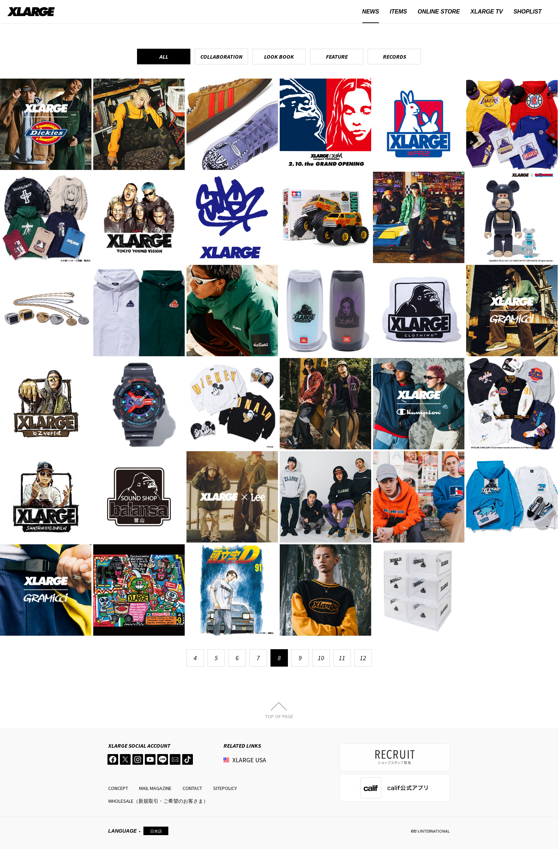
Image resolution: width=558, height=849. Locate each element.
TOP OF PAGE (279, 716)
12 (363, 658)
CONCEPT (118, 788)
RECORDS (394, 56)
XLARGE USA (249, 760)
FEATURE (337, 56)
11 (342, 658)
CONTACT (192, 788)
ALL (163, 56)
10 (321, 658)
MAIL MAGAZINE (155, 788)
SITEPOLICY (225, 788)
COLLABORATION (221, 56)
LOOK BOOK (279, 56)
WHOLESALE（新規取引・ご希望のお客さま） (158, 801)
